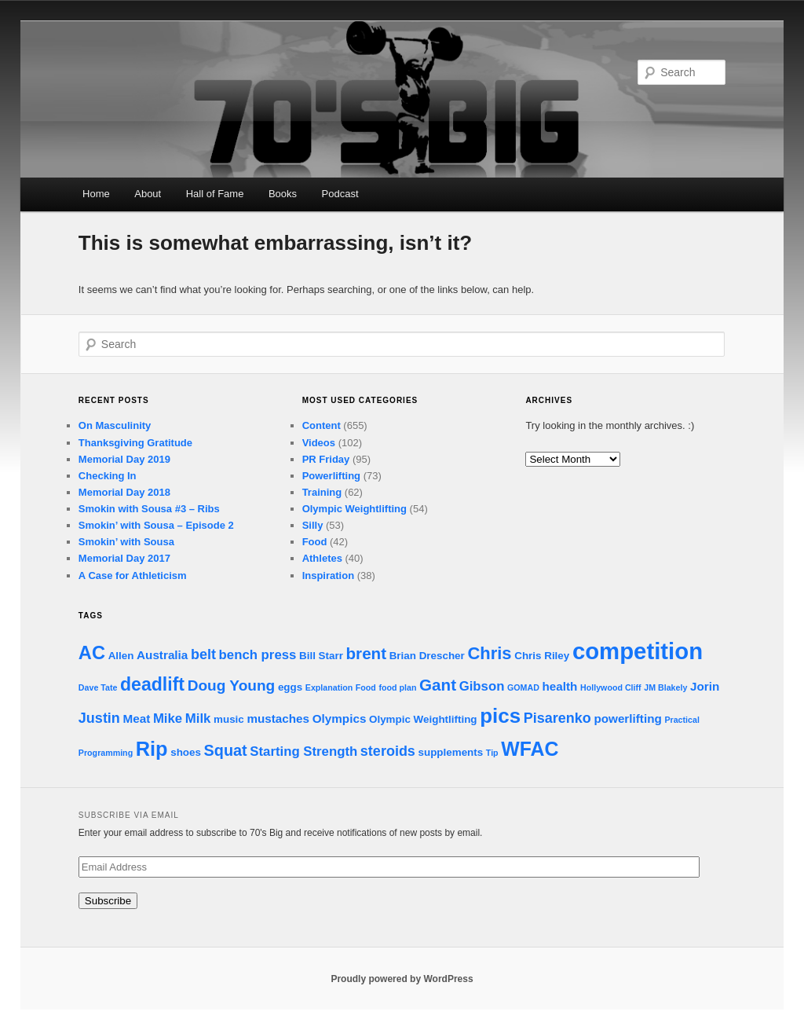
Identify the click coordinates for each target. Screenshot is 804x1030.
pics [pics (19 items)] (500, 716)
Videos (318, 443)
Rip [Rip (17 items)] (152, 749)
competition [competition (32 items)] (637, 651)
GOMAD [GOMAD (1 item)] (523, 687)
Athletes (322, 558)
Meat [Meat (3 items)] (137, 718)
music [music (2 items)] (229, 719)
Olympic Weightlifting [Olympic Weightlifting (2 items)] (423, 719)
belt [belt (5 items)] (203, 654)
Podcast (340, 194)
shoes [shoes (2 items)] (185, 752)
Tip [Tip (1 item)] (492, 752)
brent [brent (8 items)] (366, 653)
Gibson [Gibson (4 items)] (482, 686)
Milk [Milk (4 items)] (198, 718)
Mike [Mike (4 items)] (167, 718)
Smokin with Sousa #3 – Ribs (149, 509)
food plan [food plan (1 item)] (398, 687)
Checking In (108, 476)
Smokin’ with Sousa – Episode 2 (156, 525)
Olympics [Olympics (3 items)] (339, 718)
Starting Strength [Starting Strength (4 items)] (303, 751)
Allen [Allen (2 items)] (121, 656)
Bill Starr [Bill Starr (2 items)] (321, 656)
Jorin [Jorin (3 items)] (704, 686)
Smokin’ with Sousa (126, 542)
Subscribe (108, 901)
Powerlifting (331, 476)
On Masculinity (115, 425)
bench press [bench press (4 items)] (258, 654)
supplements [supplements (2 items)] (451, 752)
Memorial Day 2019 (124, 459)
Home (96, 194)
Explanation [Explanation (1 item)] (329, 687)
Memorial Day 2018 (124, 492)
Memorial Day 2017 (124, 558)
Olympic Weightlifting (354, 509)
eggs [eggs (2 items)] (290, 687)
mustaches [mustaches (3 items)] (278, 718)
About (147, 194)
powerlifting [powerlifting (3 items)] (627, 718)
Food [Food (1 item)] (366, 687)
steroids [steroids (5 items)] (387, 751)
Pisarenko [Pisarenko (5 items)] (557, 718)
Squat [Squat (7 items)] (225, 750)
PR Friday (326, 459)
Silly (312, 525)
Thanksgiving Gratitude (135, 443)
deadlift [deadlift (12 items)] (152, 684)
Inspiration (328, 575)
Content (321, 425)
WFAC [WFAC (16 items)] (529, 749)
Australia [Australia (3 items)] (162, 655)
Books (283, 194)
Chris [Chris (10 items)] (489, 653)
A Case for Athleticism (133, 575)
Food (314, 542)
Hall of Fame (215, 194)
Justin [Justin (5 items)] (99, 718)
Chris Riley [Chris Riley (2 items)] (541, 656)
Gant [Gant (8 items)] (437, 685)
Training (322, 492)
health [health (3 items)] (560, 686)
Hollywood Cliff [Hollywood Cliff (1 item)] (610, 687)
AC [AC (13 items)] (92, 653)
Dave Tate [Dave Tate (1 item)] (98, 687)
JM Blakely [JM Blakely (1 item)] (665, 687)
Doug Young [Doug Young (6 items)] (232, 685)
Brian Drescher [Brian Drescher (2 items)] (427, 656)
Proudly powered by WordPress (402, 978)
